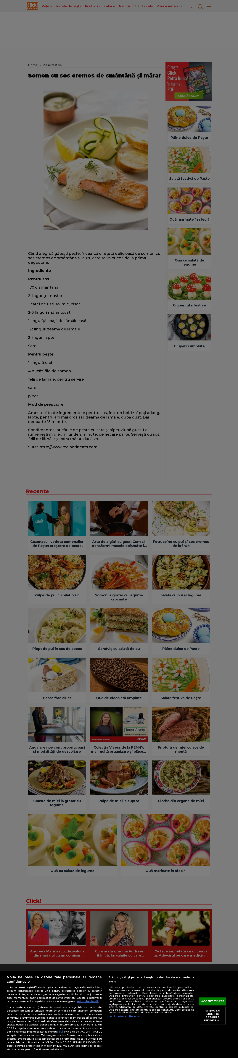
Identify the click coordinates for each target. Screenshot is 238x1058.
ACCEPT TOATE (212, 1001)
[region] (119, 1014)
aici (60, 1031)
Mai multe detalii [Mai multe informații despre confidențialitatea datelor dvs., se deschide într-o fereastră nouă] (88, 1001)
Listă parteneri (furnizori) (125, 1016)
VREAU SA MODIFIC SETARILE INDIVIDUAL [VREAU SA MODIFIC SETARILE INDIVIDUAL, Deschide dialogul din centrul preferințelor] (212, 1015)
